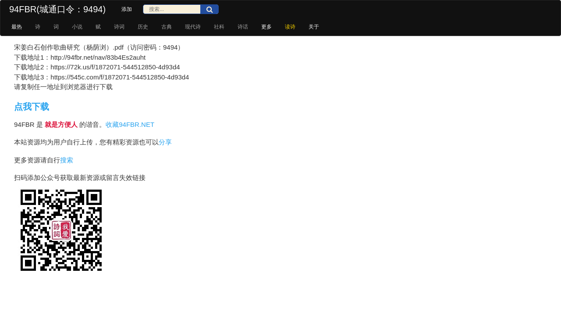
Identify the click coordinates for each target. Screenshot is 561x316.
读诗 (290, 27)
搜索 (66, 160)
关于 (314, 27)
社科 (219, 27)
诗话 (243, 27)
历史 (143, 27)
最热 (16, 27)
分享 (165, 142)
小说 (77, 27)
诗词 (119, 27)
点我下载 (31, 106)
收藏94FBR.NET (130, 124)
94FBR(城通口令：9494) (57, 9)
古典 (166, 27)
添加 (126, 9)
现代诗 (193, 27)
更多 (266, 27)
